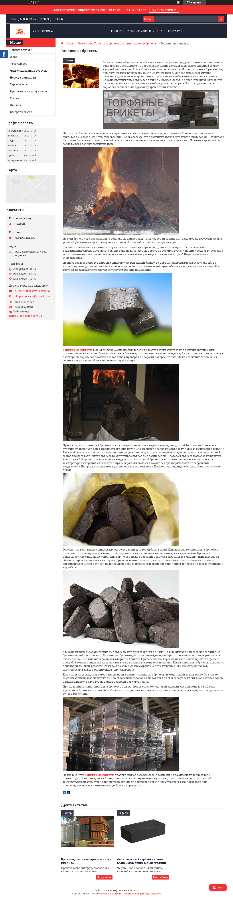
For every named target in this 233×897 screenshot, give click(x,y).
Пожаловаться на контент (106, 893)
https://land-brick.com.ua (25, 316)
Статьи (71, 43)
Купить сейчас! (164, 10)
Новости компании (23, 77)
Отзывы (15, 105)
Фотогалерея (18, 63)
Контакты (175, 31)
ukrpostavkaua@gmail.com (32, 296)
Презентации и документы (28, 91)
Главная (117, 31)
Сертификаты (19, 84)
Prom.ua (134, 890)
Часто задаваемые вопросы (28, 70)
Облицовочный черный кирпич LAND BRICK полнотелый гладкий (141, 861)
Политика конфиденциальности (142, 893)
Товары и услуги (139, 31)
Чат (218, 887)
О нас (160, 31)
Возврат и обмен (21, 112)
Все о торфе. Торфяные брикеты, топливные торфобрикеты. (118, 43)
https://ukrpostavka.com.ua (32, 291)
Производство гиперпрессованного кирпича (86, 861)
